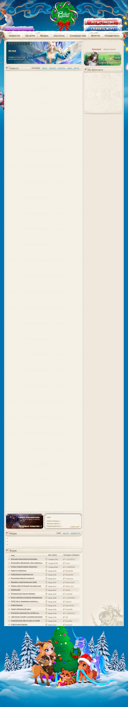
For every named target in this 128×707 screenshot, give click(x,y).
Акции (69, 68)
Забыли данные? (110, 49)
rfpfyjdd (67, 590)
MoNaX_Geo (69, 586)
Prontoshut (68, 624)
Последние (36, 68)
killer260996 (69, 571)
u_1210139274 (70, 559)
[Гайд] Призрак (17, 605)
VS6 (66, 617)
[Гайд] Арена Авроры (19, 624)
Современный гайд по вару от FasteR (25, 621)
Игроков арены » (54, 524)
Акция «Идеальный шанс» (21, 609)
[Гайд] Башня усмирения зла (22, 574)
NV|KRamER (15, 590)
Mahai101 (68, 601)
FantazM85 (68, 594)
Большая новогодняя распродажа (24, 559)
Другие (76, 68)
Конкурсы (61, 68)
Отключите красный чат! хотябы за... (25, 613)
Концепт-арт (75, 533)
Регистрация (96, 49)
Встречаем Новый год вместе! (22, 578)
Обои (59, 533)
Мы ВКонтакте (95, 70)
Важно (44, 68)
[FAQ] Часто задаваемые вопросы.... (25, 601)
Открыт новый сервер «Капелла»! (24, 567)
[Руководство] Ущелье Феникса (23, 594)
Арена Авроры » (53, 521)
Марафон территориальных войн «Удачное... (24, 582)
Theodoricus (69, 578)
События (52, 68)
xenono (67, 563)
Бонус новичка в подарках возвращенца (26, 597)
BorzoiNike (68, 621)
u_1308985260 (70, 567)
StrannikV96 (69, 574)
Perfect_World (69, 582)
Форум (13, 550)
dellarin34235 (69, 605)
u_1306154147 (70, 613)
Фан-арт (66, 533)
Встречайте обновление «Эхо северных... (27, 563)
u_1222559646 (70, 597)
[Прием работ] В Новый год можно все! (26, 586)
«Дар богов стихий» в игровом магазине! (26, 617)
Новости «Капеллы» (19, 571)
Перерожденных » (54, 526)
